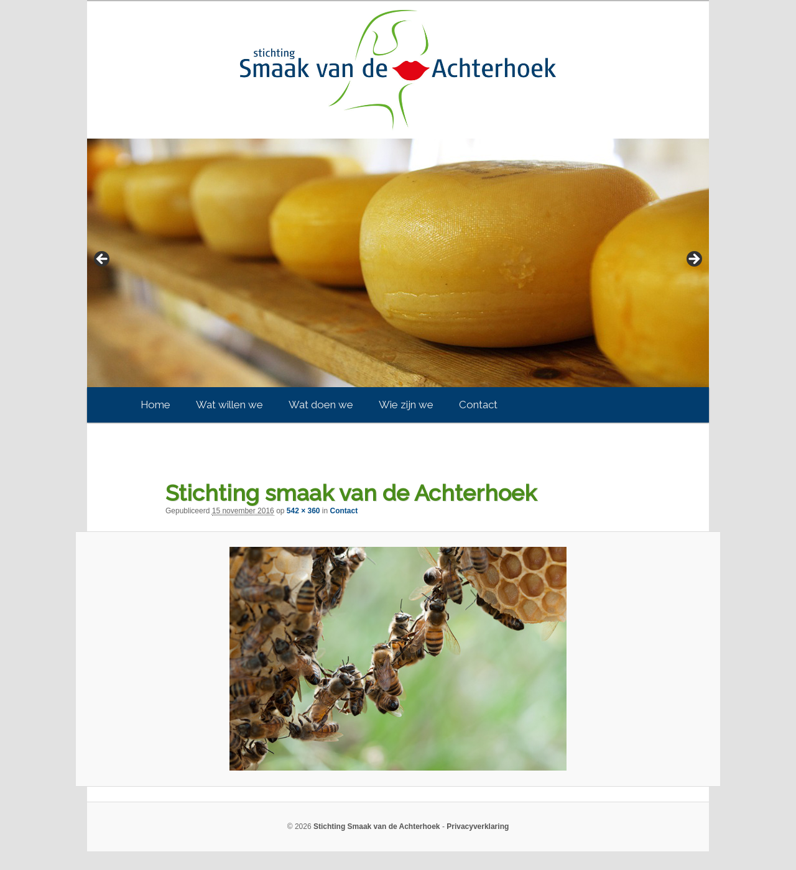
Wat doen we (321, 404)
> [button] (693, 259)
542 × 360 (303, 510)
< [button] (102, 259)
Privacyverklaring (478, 826)
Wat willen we (229, 404)
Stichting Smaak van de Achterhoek (376, 826)
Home (155, 404)
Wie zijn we (406, 404)
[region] (398, 263)
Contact (478, 404)
